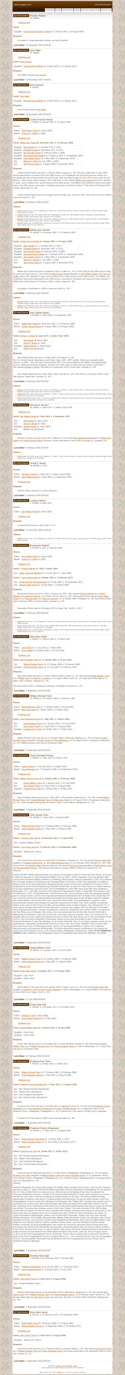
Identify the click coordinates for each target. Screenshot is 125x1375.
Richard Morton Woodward (40, 1109)
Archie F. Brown (30, 343)
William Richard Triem (33, 664)
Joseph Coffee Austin (28, 585)
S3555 (20, 219)
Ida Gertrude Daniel (32, 153)
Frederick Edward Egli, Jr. (34, 863)
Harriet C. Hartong (42, 678)
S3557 (20, 398)
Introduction (50, 10)
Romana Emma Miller (33, 66)
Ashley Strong (44, 740)
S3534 (20, 215)
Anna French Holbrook (50, 990)
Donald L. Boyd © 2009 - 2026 (66, 1366)
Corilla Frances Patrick (30, 241)
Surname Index (67, 10)
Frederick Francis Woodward (32, 1084)
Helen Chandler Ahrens (66, 1109)
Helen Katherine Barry (60, 863)
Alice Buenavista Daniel (34, 156)
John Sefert (27, 648)
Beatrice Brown (30, 346)
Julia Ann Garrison (50, 599)
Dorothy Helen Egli (29, 838)
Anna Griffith (27, 650)
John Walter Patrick (30, 131)
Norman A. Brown (27, 336)
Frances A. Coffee (29, 133)
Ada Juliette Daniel (32, 158)
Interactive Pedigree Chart (90, 10)
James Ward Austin (29, 578)
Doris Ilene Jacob (29, 847)
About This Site (106, 10)
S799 (19, 211)
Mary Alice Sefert (29, 710)
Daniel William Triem (32, 724)
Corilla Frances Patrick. (33, 441)
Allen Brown (29, 340)
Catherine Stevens (32, 596)
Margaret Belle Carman (32, 1326)
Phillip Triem (24, 678)
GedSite (59, 1372)
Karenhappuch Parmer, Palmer (37, 32)
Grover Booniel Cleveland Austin (33, 582)
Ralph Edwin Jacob (103, 865)
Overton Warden (28, 569)
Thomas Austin (31, 599)
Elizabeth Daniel (31, 150)
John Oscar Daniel (32, 164)
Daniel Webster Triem (29, 660)
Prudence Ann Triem (32, 729)
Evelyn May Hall (27, 971)
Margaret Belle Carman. (27, 868)
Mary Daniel (29, 147)
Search (58, 10)
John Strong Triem (32, 726)
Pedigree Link (24, 23)
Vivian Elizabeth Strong (30, 719)
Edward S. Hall (29, 990)
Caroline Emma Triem (33, 667)
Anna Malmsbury (62, 740)
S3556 (20, 394)
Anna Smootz (25, 62)
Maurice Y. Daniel (31, 161)
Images (77, 10)
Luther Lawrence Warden (30, 573)
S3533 (20, 223)
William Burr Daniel (28, 143)
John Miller (24, 96)
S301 (19, 626)
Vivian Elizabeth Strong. (52, 1351)
